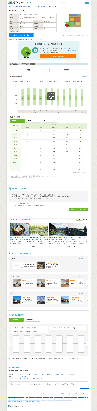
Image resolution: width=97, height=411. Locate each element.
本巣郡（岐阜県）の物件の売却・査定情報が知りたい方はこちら (25, 39)
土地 (85, 397)
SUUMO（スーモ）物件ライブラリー (20, 2)
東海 (25, 401)
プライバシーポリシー (73, 394)
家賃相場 (51, 397)
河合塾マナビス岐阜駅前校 (36, 374)
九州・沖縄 (36, 401)
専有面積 (14, 121)
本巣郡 (46, 6)
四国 (30, 401)
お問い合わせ (84, 394)
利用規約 (63, 394)
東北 (12, 401)
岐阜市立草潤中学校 (24, 379)
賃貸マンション (32, 397)
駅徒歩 (46, 121)
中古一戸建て (81, 397)
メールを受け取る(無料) (58, 56)
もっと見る (81, 258)
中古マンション (67, 397)
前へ (10, 344)
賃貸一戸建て (46, 397)
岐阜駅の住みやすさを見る (79, 209)
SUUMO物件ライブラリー (31, 6)
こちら (68, 358)
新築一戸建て (74, 397)
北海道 (9, 401)
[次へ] (87, 282)
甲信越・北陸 (20, 401)
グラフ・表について (82, 76)
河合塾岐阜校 (70, 374)
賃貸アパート (39, 397)
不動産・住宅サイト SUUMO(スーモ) (16, 397)
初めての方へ (46, 394)
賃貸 (27, 397)
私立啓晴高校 (22, 376)
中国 (33, 401)
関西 (27, 401)
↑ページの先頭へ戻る (84, 388)
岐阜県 (41, 6)
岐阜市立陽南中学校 (38, 379)
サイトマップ (55, 394)
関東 (15, 401)
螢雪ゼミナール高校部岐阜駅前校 (55, 374)
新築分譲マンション (58, 397)
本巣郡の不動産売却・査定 (21, 35)
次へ (87, 344)
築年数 (29, 121)
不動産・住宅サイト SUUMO (15, 6)
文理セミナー (22, 374)
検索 (87, 2)
